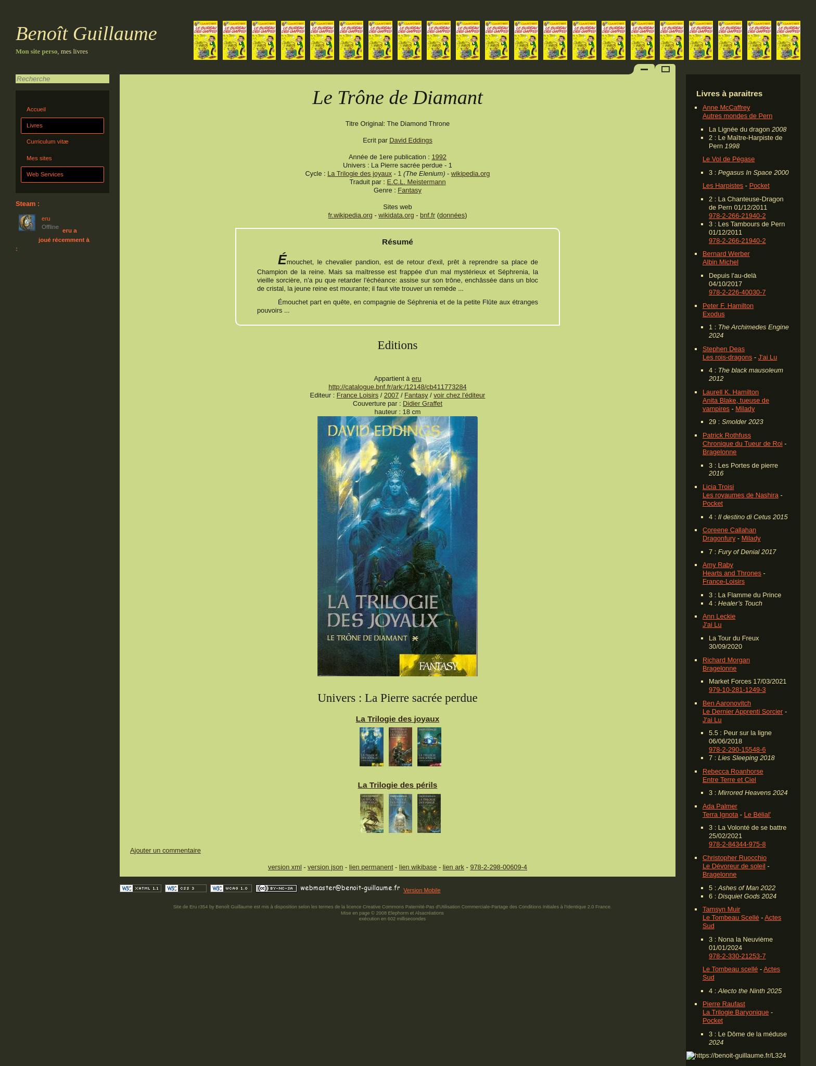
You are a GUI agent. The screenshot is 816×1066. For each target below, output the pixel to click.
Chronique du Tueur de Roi (743, 443)
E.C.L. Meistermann (416, 182)
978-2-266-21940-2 (737, 216)
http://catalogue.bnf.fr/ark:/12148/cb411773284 (397, 387)
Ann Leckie (719, 616)
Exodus (714, 314)
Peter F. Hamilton (728, 306)
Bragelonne (719, 452)
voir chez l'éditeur (459, 395)
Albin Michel (720, 262)
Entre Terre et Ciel (729, 780)
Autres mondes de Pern (737, 116)
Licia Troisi (718, 487)
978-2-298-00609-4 (498, 867)
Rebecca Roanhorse (733, 771)
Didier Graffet (422, 403)
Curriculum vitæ (48, 141)
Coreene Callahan (729, 530)
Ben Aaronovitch (727, 703)
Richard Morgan (726, 660)
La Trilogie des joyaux (359, 173)
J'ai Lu (767, 357)
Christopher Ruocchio (735, 858)
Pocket (759, 185)
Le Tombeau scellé (730, 969)
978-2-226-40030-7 (737, 292)
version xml (285, 867)
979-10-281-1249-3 (737, 689)
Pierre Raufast (724, 1004)
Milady (745, 409)
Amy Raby (718, 565)
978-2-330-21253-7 (737, 956)
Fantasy (410, 190)
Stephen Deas (724, 349)
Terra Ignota (720, 814)
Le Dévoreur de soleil (734, 866)
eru (417, 378)
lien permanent (371, 867)
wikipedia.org (470, 173)
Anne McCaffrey (726, 107)
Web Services (45, 174)
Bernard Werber (726, 254)
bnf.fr (427, 215)
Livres (35, 125)
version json (325, 867)
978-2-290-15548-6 (737, 749)
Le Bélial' (757, 814)
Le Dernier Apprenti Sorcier (743, 711)
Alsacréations (429, 913)
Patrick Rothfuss (727, 435)
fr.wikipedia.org (350, 215)
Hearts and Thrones (732, 573)
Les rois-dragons (727, 357)
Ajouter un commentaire (165, 850)
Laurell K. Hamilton (731, 392)
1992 (438, 157)
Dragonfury (719, 538)
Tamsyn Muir (722, 909)
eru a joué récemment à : (53, 239)
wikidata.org (396, 215)
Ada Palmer (720, 806)
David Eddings (410, 140)
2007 (391, 395)
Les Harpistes (723, 185)
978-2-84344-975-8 (737, 844)
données (452, 215)
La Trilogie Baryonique (736, 1012)
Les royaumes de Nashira (741, 495)
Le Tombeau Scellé (731, 917)
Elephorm (398, 913)
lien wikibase (418, 867)
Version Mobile (421, 890)
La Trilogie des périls (398, 784)
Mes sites (39, 158)
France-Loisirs (724, 581)
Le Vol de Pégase (729, 159)
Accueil (36, 109)
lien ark (453, 867)
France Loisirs (357, 395)
